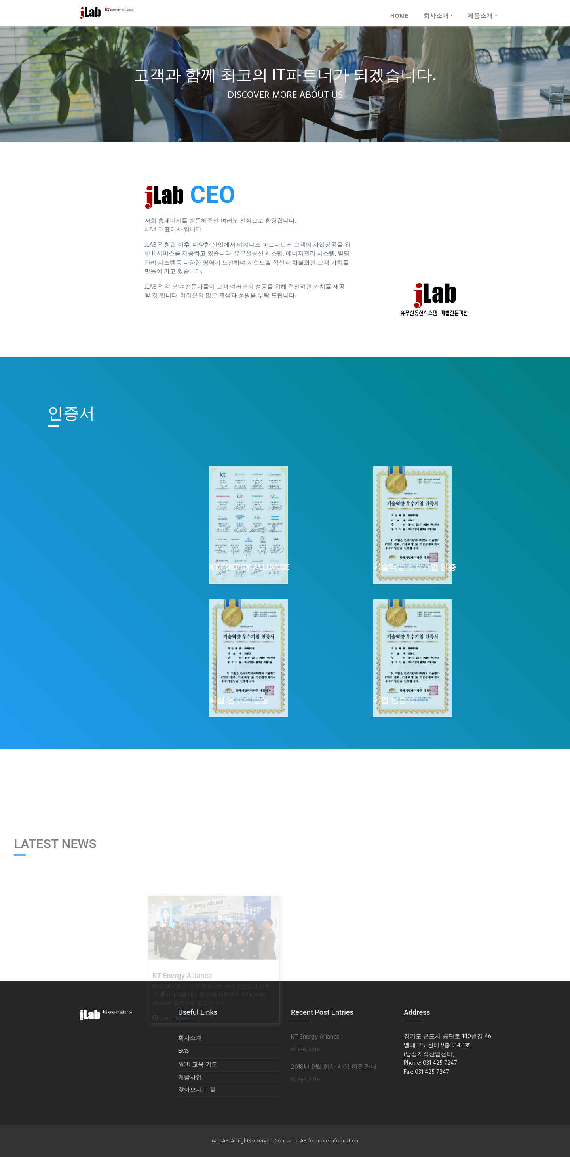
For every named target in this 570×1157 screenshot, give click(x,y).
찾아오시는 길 (196, 1090)
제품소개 (480, 16)
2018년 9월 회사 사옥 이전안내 (334, 1067)
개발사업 (190, 1078)
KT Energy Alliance (315, 1037)
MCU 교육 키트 (197, 1064)
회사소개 (436, 16)
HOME (399, 16)
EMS (183, 1051)
